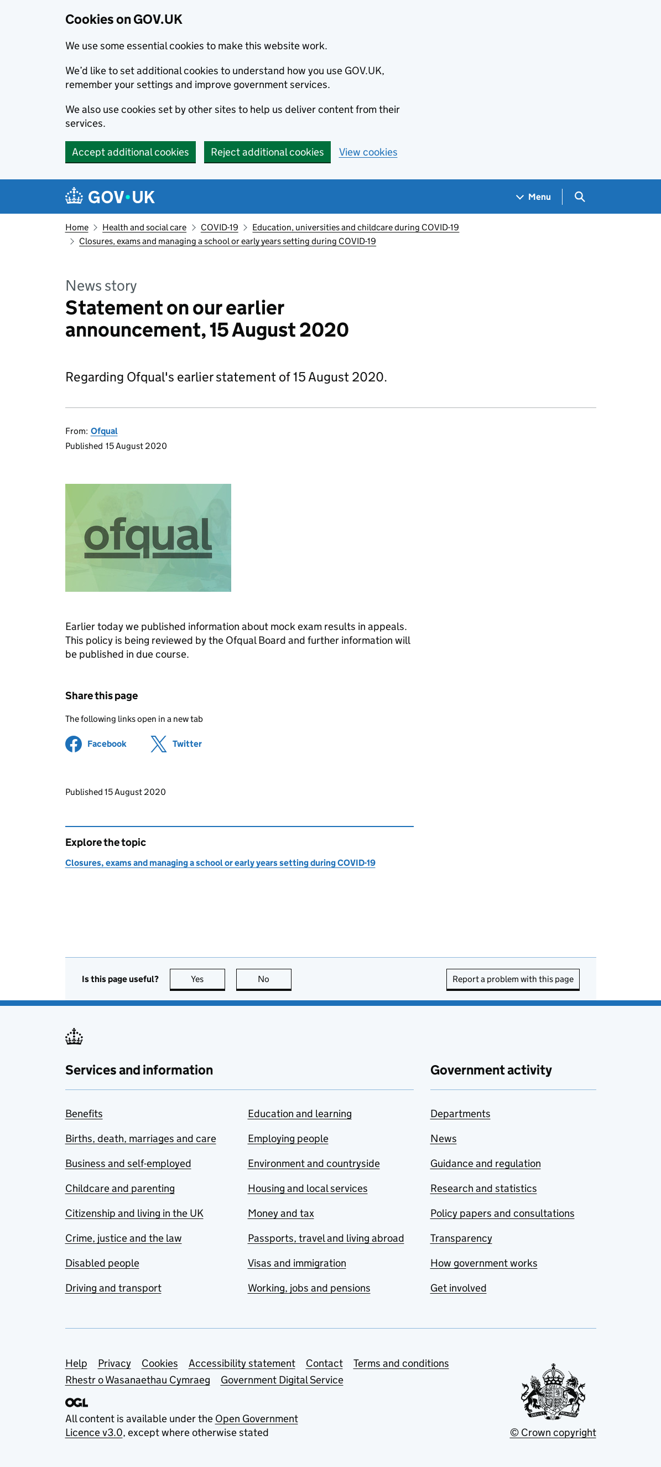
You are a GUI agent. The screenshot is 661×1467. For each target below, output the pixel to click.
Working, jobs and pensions (309, 1288)
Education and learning (300, 1113)
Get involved (458, 1288)
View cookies (368, 152)
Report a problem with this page (513, 979)
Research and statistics (483, 1188)
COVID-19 (219, 227)
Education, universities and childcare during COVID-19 (355, 227)
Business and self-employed (128, 1163)
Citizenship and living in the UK (134, 1213)
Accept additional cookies (130, 152)
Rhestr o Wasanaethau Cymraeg (137, 1379)
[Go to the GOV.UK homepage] (110, 197)
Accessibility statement (242, 1363)
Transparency (461, 1238)
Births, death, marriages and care (140, 1138)
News (443, 1138)
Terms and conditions (401, 1363)
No (275, 979)
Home (77, 227)
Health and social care (144, 227)
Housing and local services (308, 1188)
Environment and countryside (314, 1163)
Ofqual (104, 431)
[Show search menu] (579, 197)
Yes (208, 979)
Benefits (84, 1113)
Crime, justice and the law (123, 1238)
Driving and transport (113, 1288)
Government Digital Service (282, 1379)
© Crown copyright (553, 1432)
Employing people (288, 1138)
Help (76, 1363)
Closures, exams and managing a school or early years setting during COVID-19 (227, 241)
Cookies (160, 1363)
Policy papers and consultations (502, 1213)
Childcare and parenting (120, 1188)
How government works (484, 1263)
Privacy (114, 1363)
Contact (324, 1363)
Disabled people (102, 1263)
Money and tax (281, 1213)
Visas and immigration (297, 1263)
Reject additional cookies (267, 152)
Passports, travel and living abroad (326, 1238)
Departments (460, 1113)
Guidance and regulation (485, 1163)
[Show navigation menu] (534, 197)
